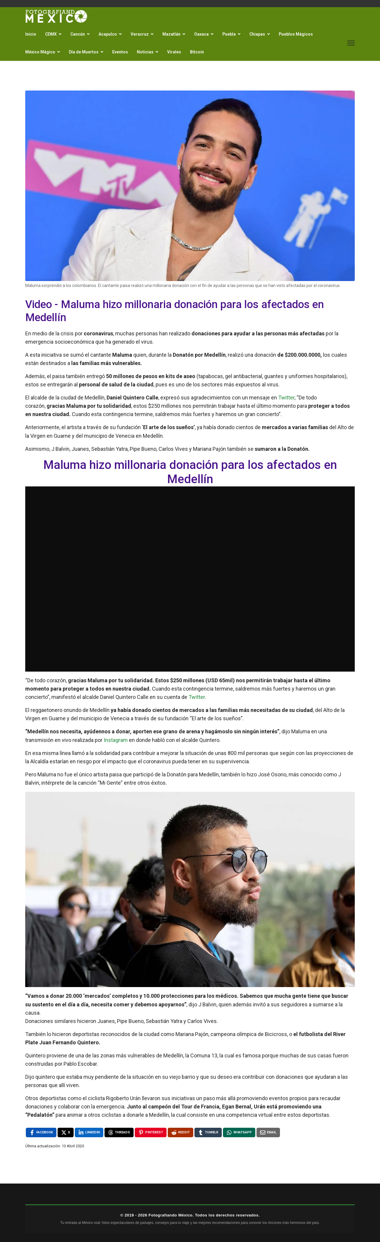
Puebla (229, 34)
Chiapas (257, 34)
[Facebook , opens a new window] (41, 1132)
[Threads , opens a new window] (119, 1132)
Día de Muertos (84, 52)
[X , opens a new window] (66, 1132)
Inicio (30, 34)
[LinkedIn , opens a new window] (89, 1132)
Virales (174, 52)
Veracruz (140, 34)
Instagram (116, 740)
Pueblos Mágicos (296, 34)
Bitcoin (197, 52)
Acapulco (108, 34)
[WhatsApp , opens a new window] (239, 1132)
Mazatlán (171, 34)
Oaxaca (201, 34)
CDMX (51, 34)
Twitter (286, 397)
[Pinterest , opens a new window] (151, 1132)
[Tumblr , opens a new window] (208, 1132)
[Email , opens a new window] (268, 1132)
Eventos (120, 52)
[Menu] (351, 43)
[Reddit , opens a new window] (180, 1132)
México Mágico (40, 52)
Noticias (145, 52)
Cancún (77, 34)
